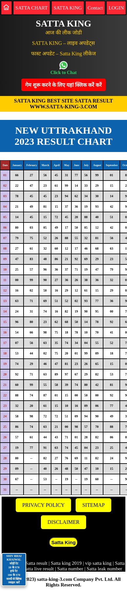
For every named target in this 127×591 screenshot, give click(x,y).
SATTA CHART (31, 7)
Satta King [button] (63, 542)
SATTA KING (68, 7)
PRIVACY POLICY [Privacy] (43, 505)
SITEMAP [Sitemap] (93, 505)
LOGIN (116, 7)
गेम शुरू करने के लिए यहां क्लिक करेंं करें (63, 85)
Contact (95, 7)
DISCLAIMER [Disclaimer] (63, 522)
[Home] (6, 7)
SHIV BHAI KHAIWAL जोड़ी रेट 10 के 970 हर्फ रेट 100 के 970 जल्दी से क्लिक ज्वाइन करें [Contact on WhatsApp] (14, 569)
